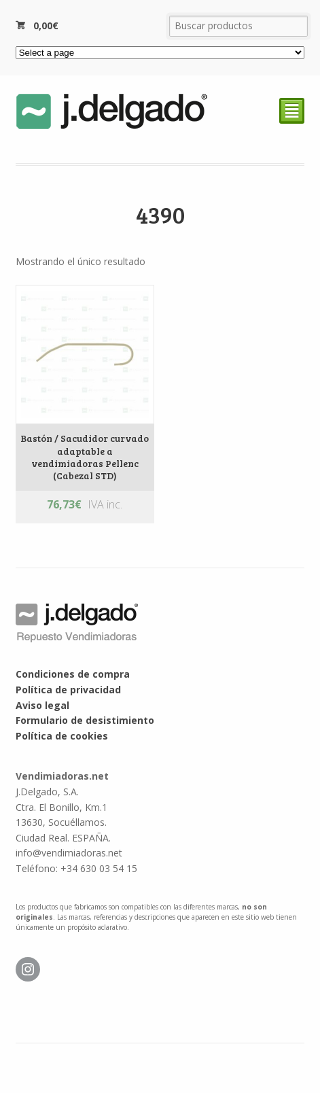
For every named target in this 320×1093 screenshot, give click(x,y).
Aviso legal (42, 705)
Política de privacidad (68, 689)
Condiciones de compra (73, 673)
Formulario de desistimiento (85, 720)
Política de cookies (62, 735)
